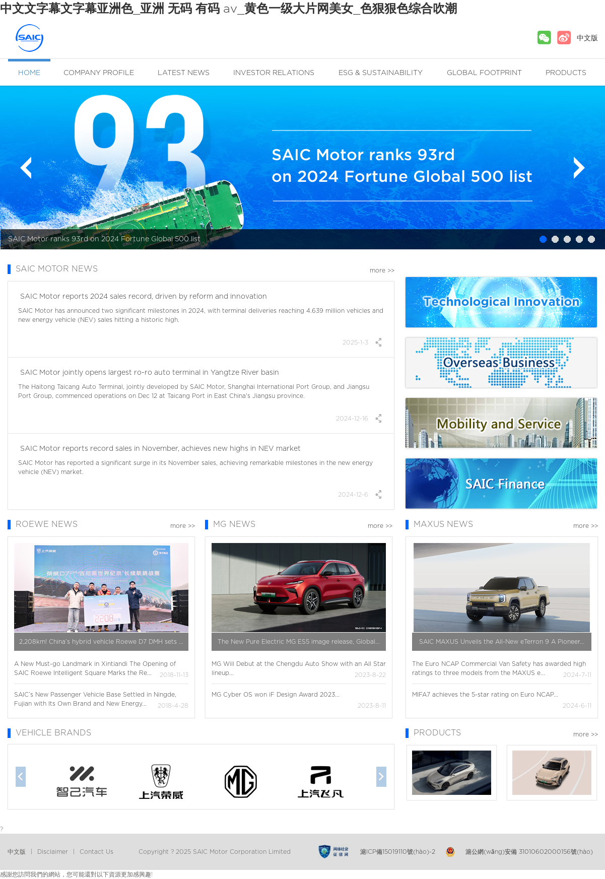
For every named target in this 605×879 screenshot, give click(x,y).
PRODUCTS (566, 73)
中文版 (587, 38)
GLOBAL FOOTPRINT (484, 73)
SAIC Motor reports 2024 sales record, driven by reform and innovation (142, 296)
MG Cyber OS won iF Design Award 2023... (276, 695)
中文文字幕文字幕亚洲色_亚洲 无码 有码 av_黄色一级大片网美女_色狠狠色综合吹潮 (228, 9)
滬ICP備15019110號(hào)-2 (397, 852)
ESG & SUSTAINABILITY (381, 73)
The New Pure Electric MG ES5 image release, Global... (299, 642)
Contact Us (96, 852)
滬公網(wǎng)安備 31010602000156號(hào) (529, 852)
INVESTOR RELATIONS (273, 73)
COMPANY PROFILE (98, 73)
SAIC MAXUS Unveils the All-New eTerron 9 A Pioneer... (501, 642)
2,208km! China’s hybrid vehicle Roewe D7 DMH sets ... (101, 642)
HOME (29, 73)
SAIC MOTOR (48, 38)
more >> (382, 270)
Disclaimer (52, 852)
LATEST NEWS (184, 73)
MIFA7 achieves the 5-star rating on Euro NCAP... (485, 695)
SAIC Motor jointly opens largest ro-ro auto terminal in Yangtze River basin (148, 372)
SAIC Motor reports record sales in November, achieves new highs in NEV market (159, 448)
